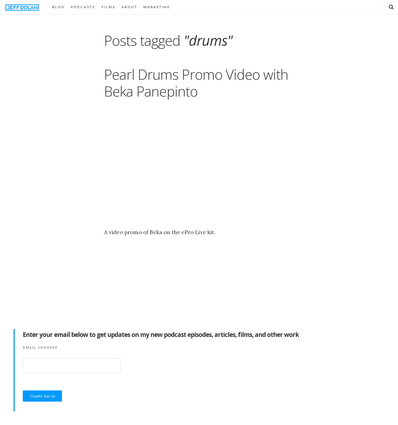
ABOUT (129, 7)
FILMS (108, 7)
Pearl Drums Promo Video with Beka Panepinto (196, 82)
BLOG (58, 7)
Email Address (40, 347)
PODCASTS (83, 7)
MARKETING (156, 7)
